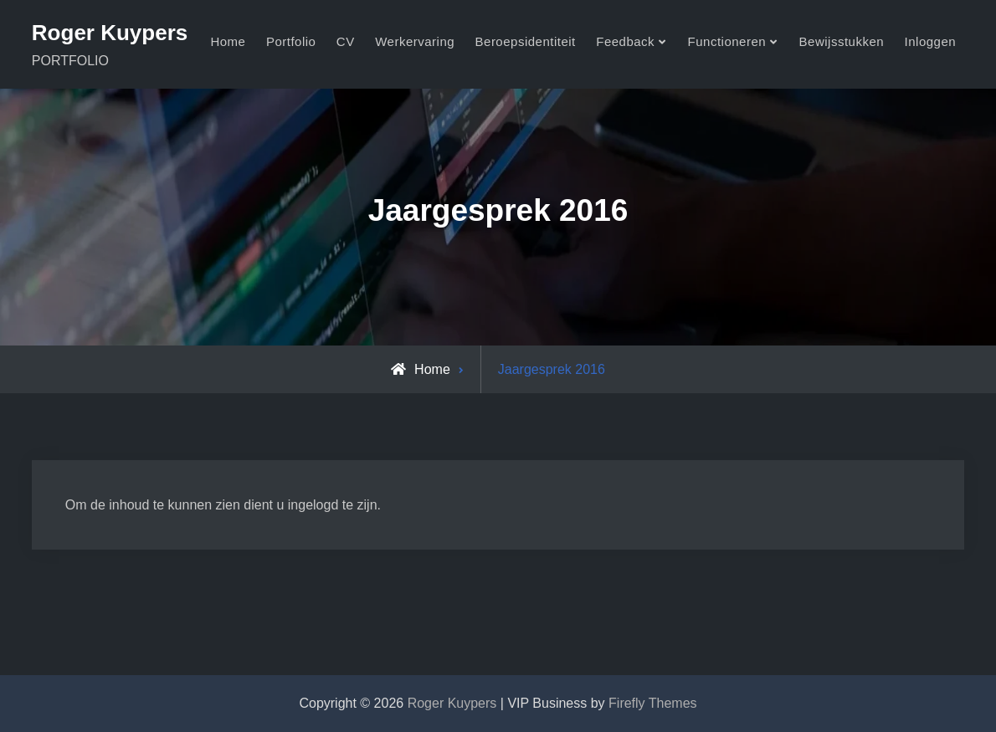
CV (345, 41)
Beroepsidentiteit (525, 41)
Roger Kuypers (109, 32)
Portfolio (291, 41)
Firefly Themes (652, 703)
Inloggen (931, 41)
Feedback (625, 41)
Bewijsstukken (842, 41)
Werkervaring (414, 41)
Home (227, 41)
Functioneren (727, 41)
